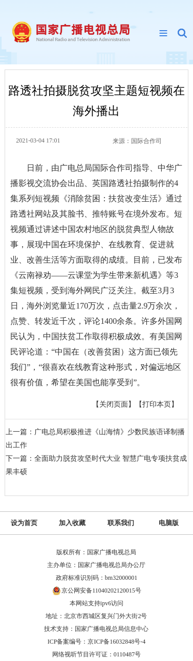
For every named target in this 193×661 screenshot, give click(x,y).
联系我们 (121, 523)
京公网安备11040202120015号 (101, 590)
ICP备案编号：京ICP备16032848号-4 (96, 641)
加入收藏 (72, 523)
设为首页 (24, 523)
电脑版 (169, 523)
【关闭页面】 (113, 404)
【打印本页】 (156, 404)
